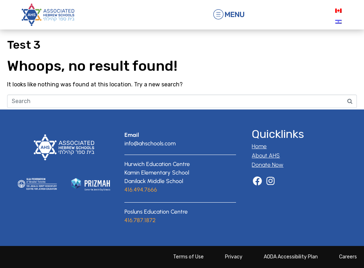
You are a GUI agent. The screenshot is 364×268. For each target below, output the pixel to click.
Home (259, 146)
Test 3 (24, 45)
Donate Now (267, 164)
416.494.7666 (140, 189)
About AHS (266, 155)
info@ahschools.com (150, 143)
